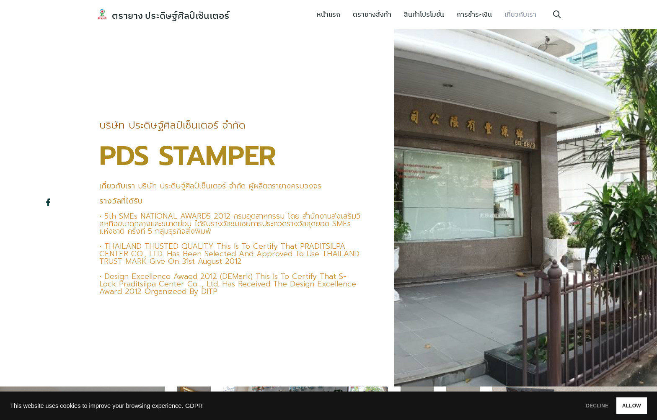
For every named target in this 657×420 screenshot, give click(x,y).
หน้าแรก (328, 14)
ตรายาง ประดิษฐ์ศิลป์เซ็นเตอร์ (175, 15)
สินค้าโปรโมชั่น (424, 14)
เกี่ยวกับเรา (520, 14)
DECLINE (571, 406)
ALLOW (622, 406)
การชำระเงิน (474, 14)
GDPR (194, 405)
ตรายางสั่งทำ (372, 14)
